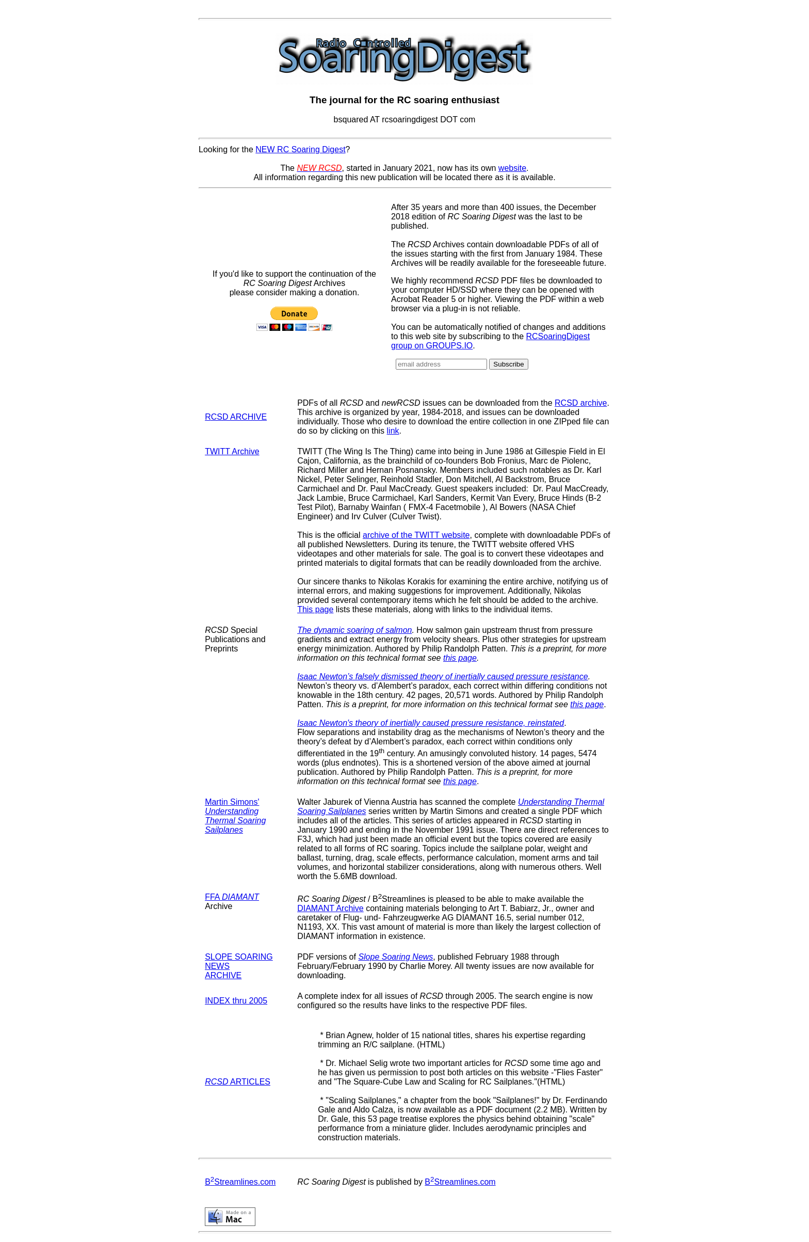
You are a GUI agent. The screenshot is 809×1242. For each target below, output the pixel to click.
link (393, 430)
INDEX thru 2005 (236, 1000)
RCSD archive (581, 403)
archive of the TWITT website (416, 535)
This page (315, 609)
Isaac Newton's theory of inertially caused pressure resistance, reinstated (430, 723)
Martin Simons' (235, 816)
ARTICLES (237, 1081)
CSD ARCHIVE (239, 416)
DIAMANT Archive (330, 908)
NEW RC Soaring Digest (300, 149)
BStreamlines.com (240, 1181)
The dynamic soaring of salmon (354, 630)
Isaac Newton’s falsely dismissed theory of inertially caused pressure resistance (442, 676)
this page (460, 658)
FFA (232, 897)
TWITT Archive (232, 451)
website (512, 168)
